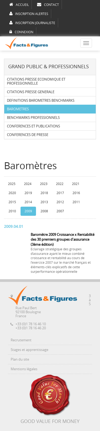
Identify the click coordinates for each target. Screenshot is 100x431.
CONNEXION (21, 32)
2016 (76, 193)
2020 (12, 193)
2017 (60, 193)
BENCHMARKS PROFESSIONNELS (33, 118)
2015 (12, 202)
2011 (76, 202)
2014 (28, 202)
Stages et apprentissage (29, 350)
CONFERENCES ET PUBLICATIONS (33, 126)
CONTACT (48, 4)
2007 (60, 211)
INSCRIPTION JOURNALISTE (32, 23)
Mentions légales (24, 369)
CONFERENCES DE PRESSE (27, 135)
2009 (28, 211)
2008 (44, 211)
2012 (60, 202)
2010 (12, 211)
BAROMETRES (18, 109)
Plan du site (20, 359)
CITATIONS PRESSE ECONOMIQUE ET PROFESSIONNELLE (36, 81)
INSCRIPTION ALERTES (28, 14)
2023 (43, 184)
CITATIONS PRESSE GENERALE (30, 92)
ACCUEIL (19, 4)
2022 (59, 184)
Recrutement (21, 340)
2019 (28, 193)
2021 (75, 184)
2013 (44, 202)
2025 (11, 184)
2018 (44, 193)
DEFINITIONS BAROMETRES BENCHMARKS (40, 101)
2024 (27, 184)
